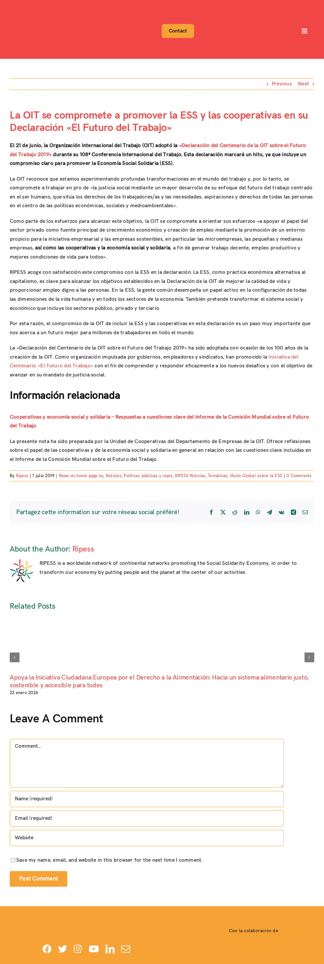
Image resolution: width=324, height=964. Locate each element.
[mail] (125, 949)
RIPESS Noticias (190, 475)
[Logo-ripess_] (27, 6)
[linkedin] (110, 949)
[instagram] (78, 949)
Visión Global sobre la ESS (256, 475)
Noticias (113, 475)
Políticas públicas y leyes (148, 475)
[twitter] (62, 949)
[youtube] (94, 949)
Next (303, 84)
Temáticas (217, 475)
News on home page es (81, 475)
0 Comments (298, 475)
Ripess (22, 475)
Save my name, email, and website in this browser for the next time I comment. (109, 860)
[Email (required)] (147, 818)
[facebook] (47, 949)
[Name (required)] (147, 799)
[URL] (147, 838)
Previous (282, 84)
